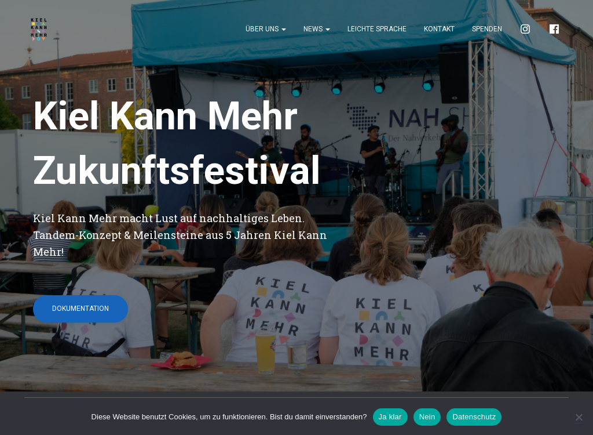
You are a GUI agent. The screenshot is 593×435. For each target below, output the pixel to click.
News (316, 29)
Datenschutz (474, 416)
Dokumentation (80, 308)
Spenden (487, 29)
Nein (427, 416)
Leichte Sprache (377, 29)
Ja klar (390, 416)
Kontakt (439, 29)
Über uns (266, 29)
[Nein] (578, 417)
